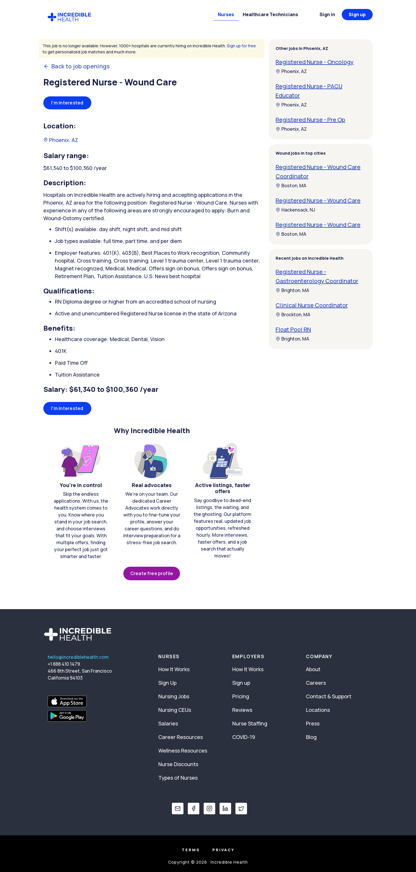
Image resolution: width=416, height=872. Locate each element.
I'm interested (67, 103)
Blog (311, 736)
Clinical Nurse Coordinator (312, 305)
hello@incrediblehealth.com (78, 657)
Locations (318, 709)
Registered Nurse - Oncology (315, 62)
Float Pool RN (293, 329)
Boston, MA (291, 185)
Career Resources (180, 736)
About (313, 669)
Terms (191, 849)
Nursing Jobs (173, 696)
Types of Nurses (178, 777)
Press (313, 723)
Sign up (357, 14)
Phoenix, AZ (60, 139)
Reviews (242, 709)
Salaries (168, 723)
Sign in (327, 14)
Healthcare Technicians (270, 14)
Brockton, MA (293, 314)
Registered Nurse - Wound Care (318, 200)
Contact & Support (328, 696)
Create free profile (151, 573)
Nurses (226, 14)
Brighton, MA (292, 290)
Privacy (223, 849)
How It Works (174, 669)
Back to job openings (76, 66)
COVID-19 (243, 736)
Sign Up (167, 682)
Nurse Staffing (249, 723)
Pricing (240, 696)
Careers (316, 682)
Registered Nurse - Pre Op (310, 119)
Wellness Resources (182, 750)
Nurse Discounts (178, 764)
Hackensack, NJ (295, 210)
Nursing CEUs (174, 709)
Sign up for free (241, 45)
